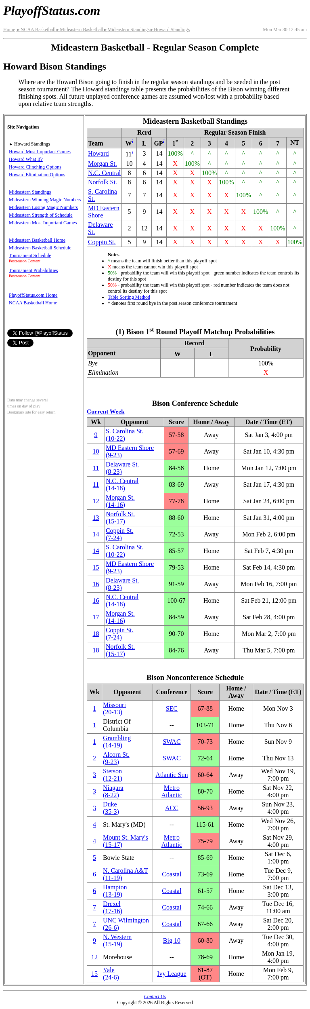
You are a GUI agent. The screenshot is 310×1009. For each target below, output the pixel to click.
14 (95, 534)
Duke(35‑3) (111, 808)
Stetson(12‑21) (112, 775)
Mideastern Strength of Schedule (41, 215)
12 (95, 501)
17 (95, 617)
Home (9, 29)
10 (95, 451)
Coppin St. (101, 242)
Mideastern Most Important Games (43, 223)
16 (95, 583)
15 (95, 567)
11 (96, 467)
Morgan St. (102, 163)
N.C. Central (104, 172)
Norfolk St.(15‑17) (120, 518)
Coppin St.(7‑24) (119, 534)
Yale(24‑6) (111, 974)
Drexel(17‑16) (112, 907)
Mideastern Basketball (79, 29)
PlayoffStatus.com (51, 10)
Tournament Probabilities (33, 270)
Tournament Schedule (30, 255)
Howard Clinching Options (35, 167)
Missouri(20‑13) (114, 708)
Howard (98, 153)
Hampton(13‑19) (115, 891)
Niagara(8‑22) (113, 791)
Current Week (106, 411)
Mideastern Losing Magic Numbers (43, 207)
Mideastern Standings (126, 29)
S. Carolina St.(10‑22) (124, 435)
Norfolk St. (102, 182)
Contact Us (155, 996)
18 (95, 633)
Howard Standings (170, 29)
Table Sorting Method (129, 297)
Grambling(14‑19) (117, 742)
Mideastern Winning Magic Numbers (45, 200)
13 (95, 517)
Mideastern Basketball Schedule (40, 248)
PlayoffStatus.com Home (33, 295)
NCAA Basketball (35, 29)
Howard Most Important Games (40, 151)
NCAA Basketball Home (33, 303)
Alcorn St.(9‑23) (116, 758)
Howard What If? (26, 159)
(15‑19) (117, 940)
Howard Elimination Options (37, 174)
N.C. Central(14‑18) (122, 484)
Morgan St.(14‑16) (120, 501)
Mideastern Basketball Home (37, 240)
